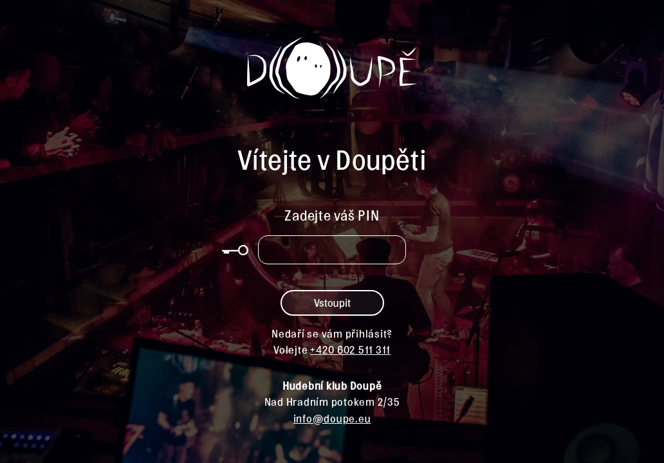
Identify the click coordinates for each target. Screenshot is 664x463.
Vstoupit (332, 302)
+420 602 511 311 (350, 349)
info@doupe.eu (332, 418)
